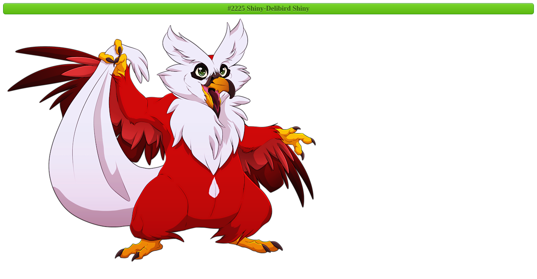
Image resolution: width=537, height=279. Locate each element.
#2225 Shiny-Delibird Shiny (268, 8)
